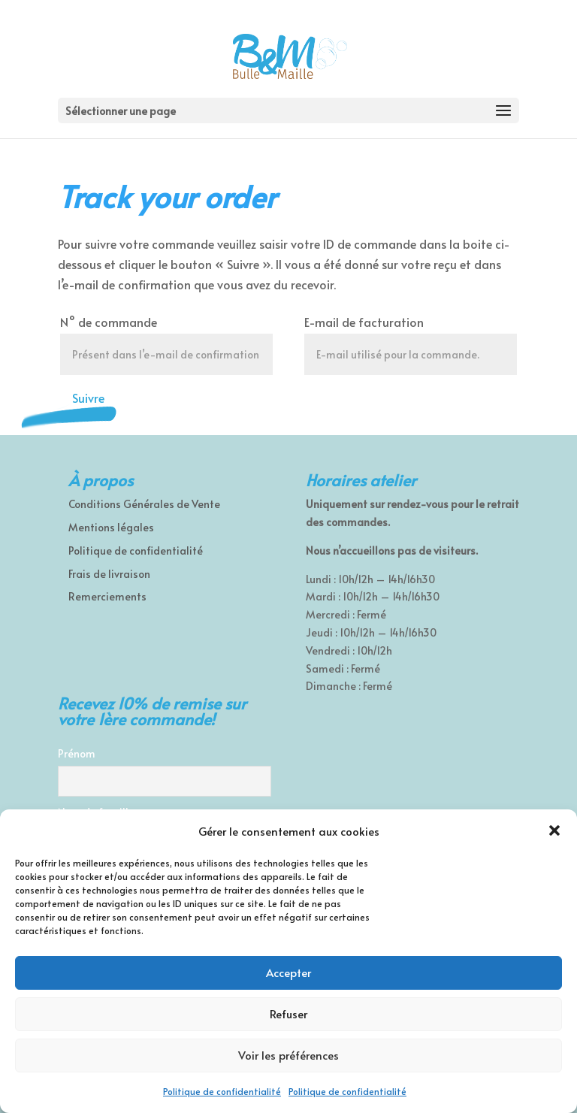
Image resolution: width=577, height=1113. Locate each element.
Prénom (76, 753)
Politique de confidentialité (222, 1091)
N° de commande (108, 321)
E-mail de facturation (364, 321)
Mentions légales (111, 527)
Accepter (288, 972)
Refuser (288, 1013)
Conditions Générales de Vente (144, 504)
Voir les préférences (288, 1055)
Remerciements (107, 596)
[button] (554, 830)
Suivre (88, 397)
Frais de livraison (109, 574)
